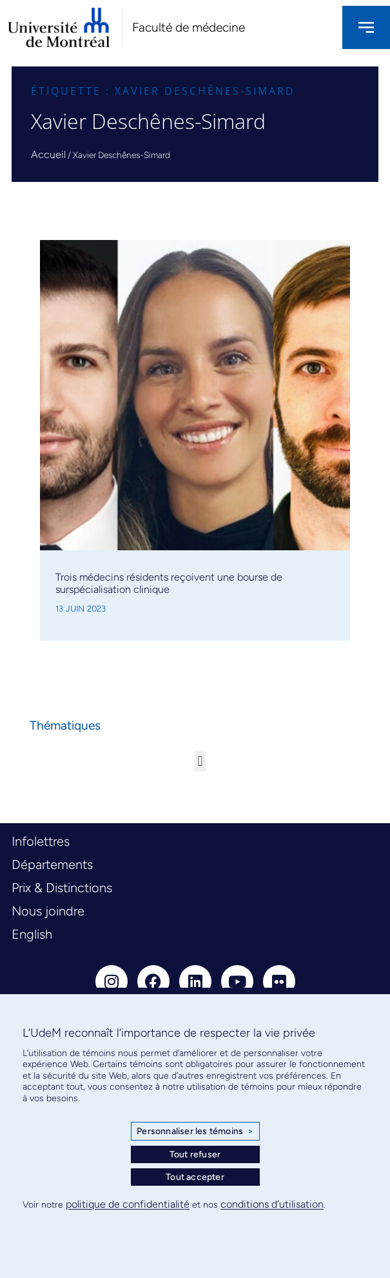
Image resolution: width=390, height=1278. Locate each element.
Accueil (48, 154)
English (32, 934)
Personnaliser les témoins (195, 1131)
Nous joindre (48, 911)
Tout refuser (195, 1154)
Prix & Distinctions (62, 887)
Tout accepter (195, 1177)
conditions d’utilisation (272, 1204)
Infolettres (41, 841)
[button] (200, 761)
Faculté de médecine (188, 27)
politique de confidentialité (128, 1204)
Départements (52, 864)
